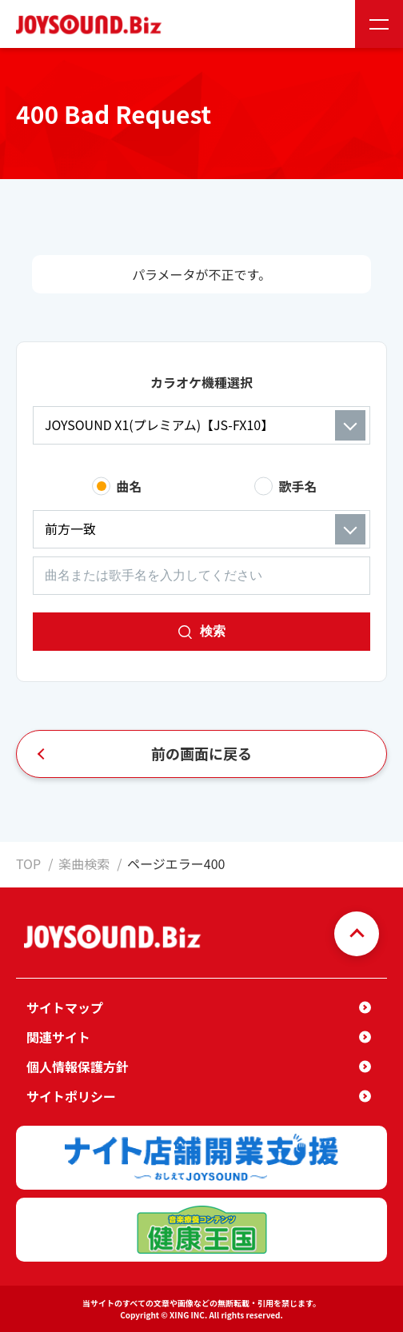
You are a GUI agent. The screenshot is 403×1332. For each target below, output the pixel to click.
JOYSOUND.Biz (92, 24)
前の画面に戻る (201, 753)
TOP (28, 863)
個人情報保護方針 (77, 1066)
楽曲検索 (84, 863)
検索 (212, 631)
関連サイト (58, 1037)
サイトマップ (64, 1007)
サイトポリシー (71, 1096)
